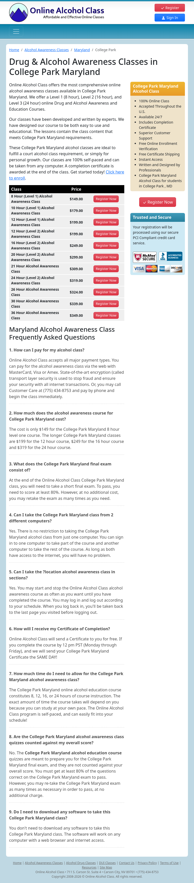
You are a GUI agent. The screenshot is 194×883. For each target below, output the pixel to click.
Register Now (157, 202)
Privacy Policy (147, 863)
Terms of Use (169, 863)
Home (14, 49)
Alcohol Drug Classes (81, 863)
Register (169, 7)
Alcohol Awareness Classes (47, 49)
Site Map (106, 867)
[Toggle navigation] (16, 31)
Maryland (82, 49)
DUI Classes (107, 863)
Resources (89, 867)
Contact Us (126, 863)
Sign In (169, 17)
